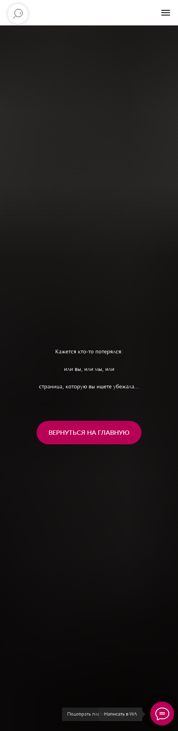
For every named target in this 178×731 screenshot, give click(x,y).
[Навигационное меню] (165, 12)
